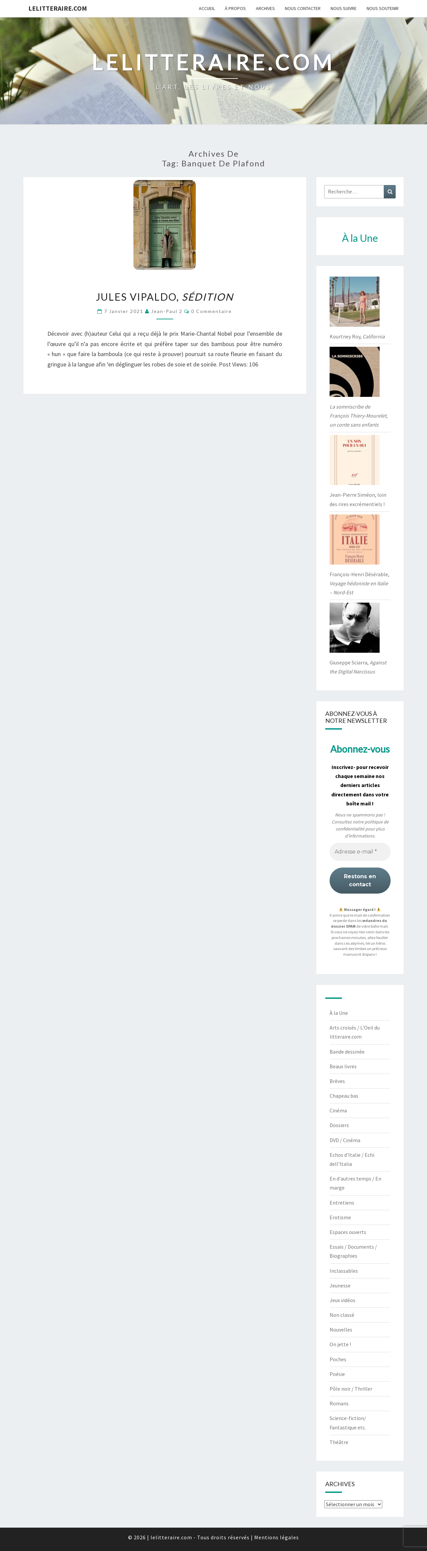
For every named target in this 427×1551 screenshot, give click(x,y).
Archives (265, 8)
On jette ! (340, 1344)
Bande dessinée (347, 1051)
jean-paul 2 (166, 311)
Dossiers (339, 1125)
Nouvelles (341, 1329)
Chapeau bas (344, 1095)
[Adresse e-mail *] (360, 852)
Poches (338, 1359)
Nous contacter (303, 8)
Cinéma (338, 1110)
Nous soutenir (383, 8)
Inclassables (344, 1270)
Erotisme (340, 1217)
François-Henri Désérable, (359, 583)
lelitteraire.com (57, 8)
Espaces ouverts (348, 1232)
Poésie (337, 1374)
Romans (339, 1403)
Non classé (342, 1314)
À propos (235, 8)
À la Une (339, 1013)
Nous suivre (344, 8)
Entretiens (342, 1202)
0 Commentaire (211, 311)
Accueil (207, 8)
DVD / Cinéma (345, 1140)
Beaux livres (343, 1066)
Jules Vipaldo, (165, 297)
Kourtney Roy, (357, 336)
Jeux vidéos (342, 1300)
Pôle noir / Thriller (351, 1388)
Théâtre (339, 1442)
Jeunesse (340, 1285)
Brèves (337, 1081)
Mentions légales (276, 1537)
